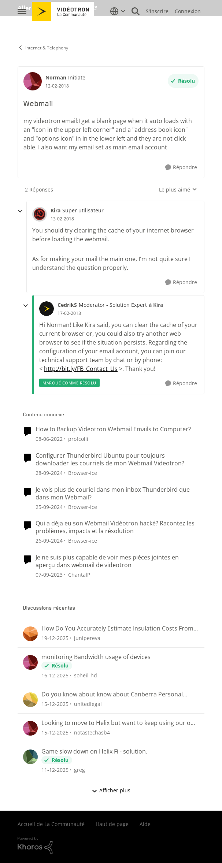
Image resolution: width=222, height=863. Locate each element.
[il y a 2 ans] (49, 473)
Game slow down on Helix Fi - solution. (94, 751)
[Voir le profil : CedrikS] (46, 308)
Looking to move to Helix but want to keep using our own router (120, 723)
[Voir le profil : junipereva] (30, 633)
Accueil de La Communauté (51, 824)
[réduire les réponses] (20, 211)
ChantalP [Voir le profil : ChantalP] (79, 574)
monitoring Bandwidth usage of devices (96, 657)
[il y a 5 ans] (49, 439)
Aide (145, 824)
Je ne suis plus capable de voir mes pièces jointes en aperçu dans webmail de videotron (107, 561)
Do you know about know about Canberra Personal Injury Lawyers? (112, 694)
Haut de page (112, 824)
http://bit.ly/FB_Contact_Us (81, 369)
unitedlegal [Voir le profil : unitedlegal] (88, 703)
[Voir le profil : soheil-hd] (30, 662)
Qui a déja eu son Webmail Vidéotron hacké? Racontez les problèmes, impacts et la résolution (115, 527)
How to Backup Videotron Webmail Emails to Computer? (113, 429)
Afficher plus (111, 790)
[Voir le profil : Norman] (32, 81)
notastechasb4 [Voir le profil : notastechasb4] (92, 732)
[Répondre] (181, 167)
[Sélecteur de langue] (118, 27)
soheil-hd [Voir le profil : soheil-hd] (85, 675)
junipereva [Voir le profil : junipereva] (87, 638)
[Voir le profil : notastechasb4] (30, 728)
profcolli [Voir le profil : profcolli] (78, 438)
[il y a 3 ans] (49, 575)
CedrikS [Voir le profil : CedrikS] (67, 304)
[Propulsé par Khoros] (111, 845)
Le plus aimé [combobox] (178, 189)
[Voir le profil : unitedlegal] (30, 699)
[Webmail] (62, 219)
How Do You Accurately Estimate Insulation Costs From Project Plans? (117, 628)
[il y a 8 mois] (55, 675)
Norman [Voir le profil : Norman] (55, 77)
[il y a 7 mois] (55, 638)
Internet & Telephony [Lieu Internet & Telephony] (43, 48)
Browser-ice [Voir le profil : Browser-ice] (82, 472)
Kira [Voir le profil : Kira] (55, 210)
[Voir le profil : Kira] (39, 214)
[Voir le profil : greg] (30, 756)
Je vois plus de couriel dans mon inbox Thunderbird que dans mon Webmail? (113, 493)
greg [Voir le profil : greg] (79, 769)
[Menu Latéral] (22, 27)
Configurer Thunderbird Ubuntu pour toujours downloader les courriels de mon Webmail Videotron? (110, 459)
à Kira (156, 304)
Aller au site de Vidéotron (54, 8)
